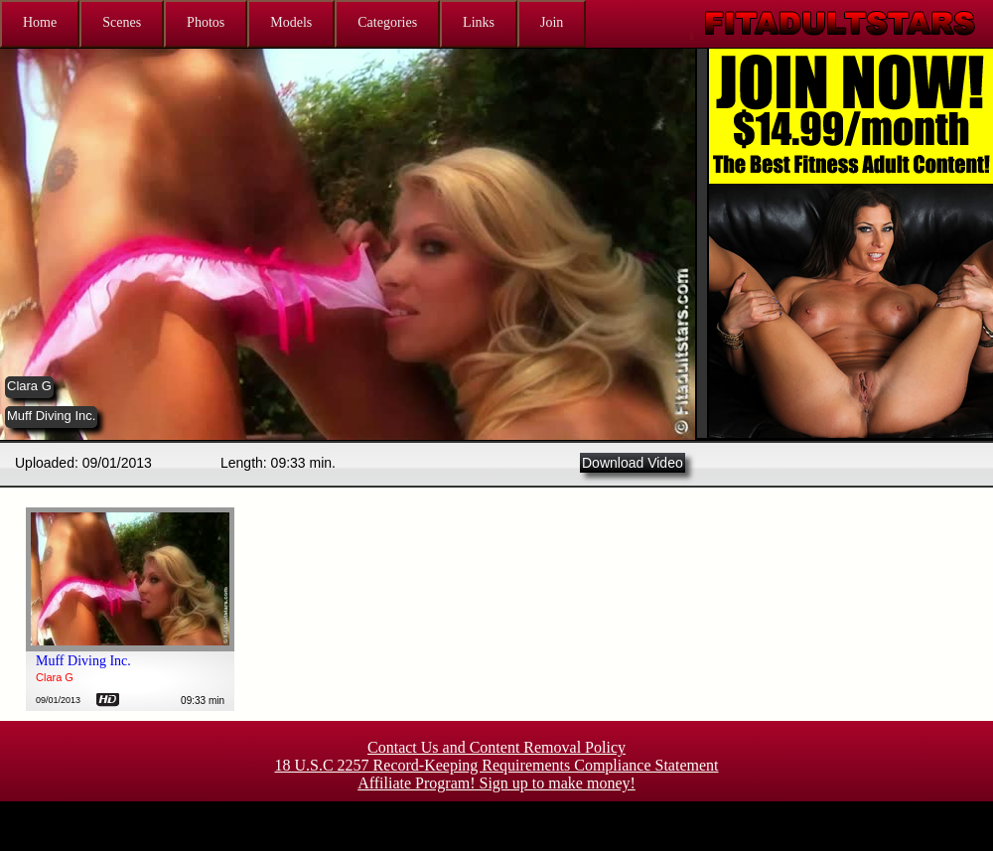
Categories (387, 22)
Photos (205, 22)
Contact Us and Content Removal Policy (496, 747)
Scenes (121, 22)
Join (551, 22)
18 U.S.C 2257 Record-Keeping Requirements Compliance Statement (496, 765)
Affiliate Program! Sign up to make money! (496, 783)
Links (479, 22)
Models (291, 22)
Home (40, 22)
